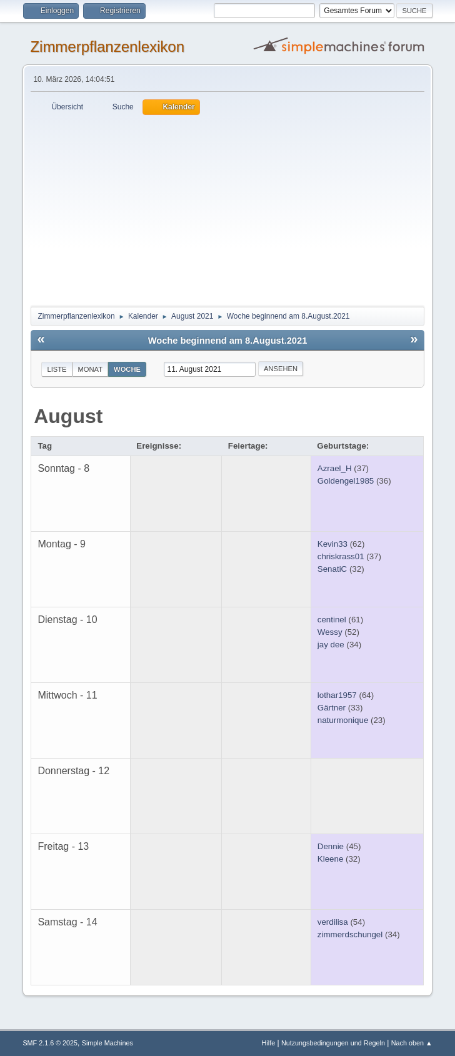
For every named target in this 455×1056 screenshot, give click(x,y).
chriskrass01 (341, 556)
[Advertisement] (227, 208)
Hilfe (269, 1043)
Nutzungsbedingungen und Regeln (333, 1043)
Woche (127, 369)
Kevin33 (333, 544)
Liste (56, 369)
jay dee (331, 644)
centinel (332, 619)
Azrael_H (335, 468)
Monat (90, 369)
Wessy (330, 632)
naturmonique (343, 720)
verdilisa (333, 922)
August (68, 416)
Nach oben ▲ (411, 1043)
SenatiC (332, 569)
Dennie (331, 846)
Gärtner (332, 707)
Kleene (331, 859)
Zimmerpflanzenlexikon (107, 46)
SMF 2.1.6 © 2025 (50, 1043)
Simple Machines (107, 1043)
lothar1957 (337, 695)
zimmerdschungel (350, 934)
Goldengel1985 (346, 481)
